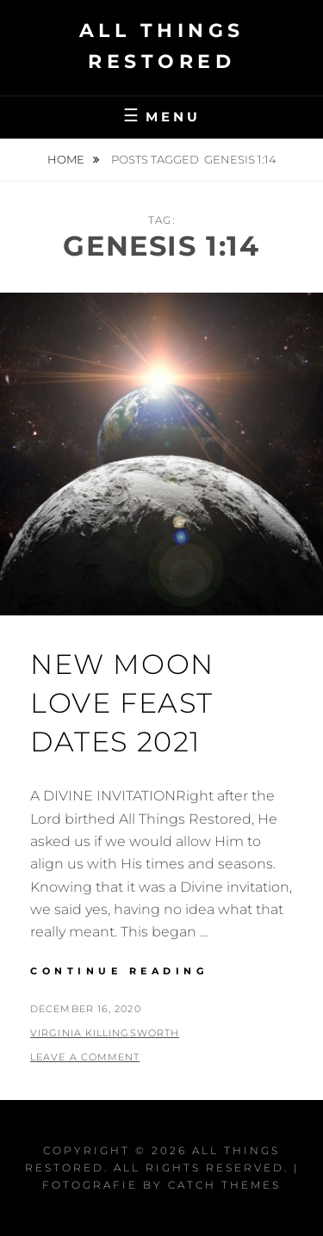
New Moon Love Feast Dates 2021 (122, 702)
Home (67, 159)
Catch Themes (224, 1184)
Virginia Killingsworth (104, 1033)
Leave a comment (85, 1057)
